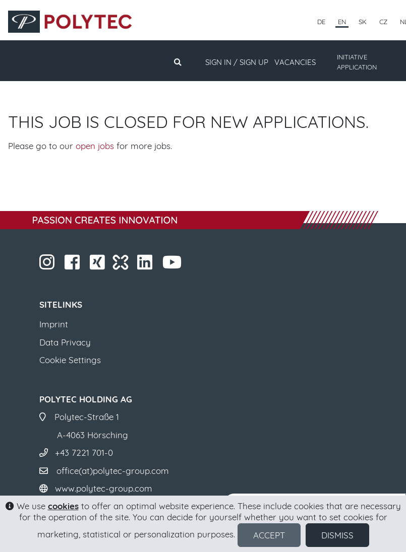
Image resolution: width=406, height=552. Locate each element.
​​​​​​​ (48, 265)
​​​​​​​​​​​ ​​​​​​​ (173, 265)
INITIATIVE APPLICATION (357, 62)
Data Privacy (65, 342)
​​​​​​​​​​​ (146, 265)
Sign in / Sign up (236, 62)
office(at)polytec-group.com (112, 470)
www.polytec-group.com (103, 488)
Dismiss (337, 535)
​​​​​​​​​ (98, 265)
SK (363, 22)
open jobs (95, 146)
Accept (269, 535)
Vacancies (295, 62)
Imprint (53, 324)
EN (342, 22)
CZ (383, 22)
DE (321, 22)
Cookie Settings (70, 360)
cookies (63, 506)
